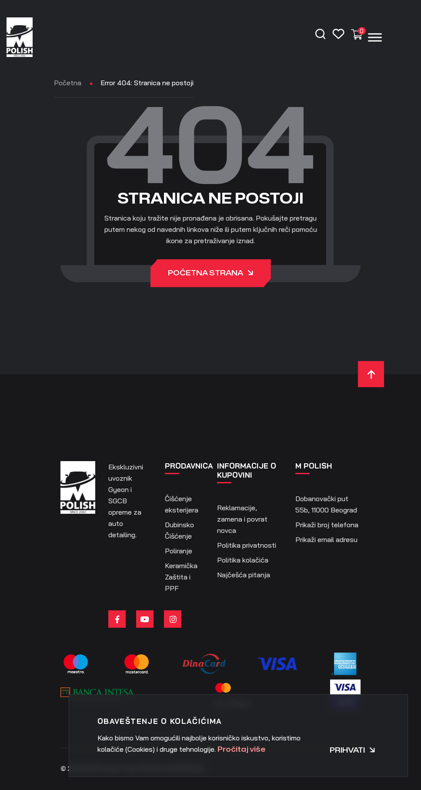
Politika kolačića (242, 560)
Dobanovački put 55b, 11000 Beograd (326, 504)
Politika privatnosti (246, 545)
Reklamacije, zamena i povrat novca (242, 519)
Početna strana (211, 274)
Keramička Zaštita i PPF (181, 576)
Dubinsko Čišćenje (179, 530)
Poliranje (178, 550)
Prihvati (352, 750)
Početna (67, 82)
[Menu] (375, 37)
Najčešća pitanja (243, 574)
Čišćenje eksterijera (181, 504)
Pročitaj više (241, 749)
